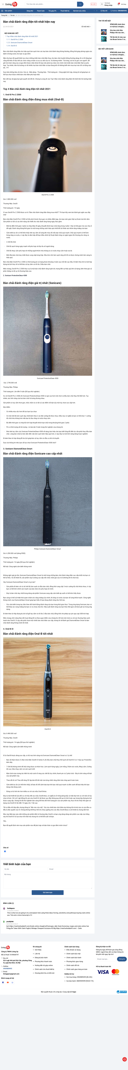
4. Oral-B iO (13, 46)
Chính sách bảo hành (73, 958)
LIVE (94, 4)
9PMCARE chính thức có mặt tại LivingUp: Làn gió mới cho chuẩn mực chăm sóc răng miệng (118, 25)
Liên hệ (37, 954)
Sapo (74, 992)
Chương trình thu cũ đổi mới (44, 973)
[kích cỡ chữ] (86, 26)
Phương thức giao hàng (74, 961)
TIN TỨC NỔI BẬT (104, 21)
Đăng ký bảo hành (41, 958)
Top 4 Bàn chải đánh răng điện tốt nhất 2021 (22, 36)
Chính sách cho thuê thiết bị (44, 969)
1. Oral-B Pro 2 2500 (16, 39)
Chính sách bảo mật (73, 954)
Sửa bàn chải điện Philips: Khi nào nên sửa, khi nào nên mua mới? (117, 31)
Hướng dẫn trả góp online (44, 965)
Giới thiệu (38, 950)
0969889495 (7, 969)
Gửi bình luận (47, 892)
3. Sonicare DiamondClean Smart (20, 43)
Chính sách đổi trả (72, 965)
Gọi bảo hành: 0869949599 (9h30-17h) (80, 981)
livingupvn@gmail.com (11, 974)
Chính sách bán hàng (71, 947)
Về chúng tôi (37, 947)
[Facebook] (3, 982)
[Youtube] (8, 982)
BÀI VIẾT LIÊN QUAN (105, 49)
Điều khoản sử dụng (73, 950)
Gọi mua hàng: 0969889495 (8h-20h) (79, 977)
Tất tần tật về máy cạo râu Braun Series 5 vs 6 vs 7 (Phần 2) (118, 38)
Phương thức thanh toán (43, 961)
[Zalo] (13, 982)
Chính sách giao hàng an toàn (76, 969)
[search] (81, 4)
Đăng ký (122, 959)
